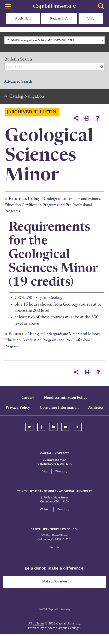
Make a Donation (54, 584)
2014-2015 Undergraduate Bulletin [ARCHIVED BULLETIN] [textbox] (40, 40)
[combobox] (54, 40)
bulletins (38, 626)
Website (44, 511)
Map (44, 473)
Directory (61, 473)
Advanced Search (20, 82)
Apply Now (23, 18)
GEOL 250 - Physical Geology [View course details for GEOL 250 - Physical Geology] (42, 300)
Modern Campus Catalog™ (62, 630)
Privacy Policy (18, 410)
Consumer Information (59, 410)
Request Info (59, 18)
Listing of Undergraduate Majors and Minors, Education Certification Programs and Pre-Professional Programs (50, 207)
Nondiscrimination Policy (66, 400)
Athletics (96, 410)
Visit (90, 18)
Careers (27, 400)
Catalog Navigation (28, 98)
